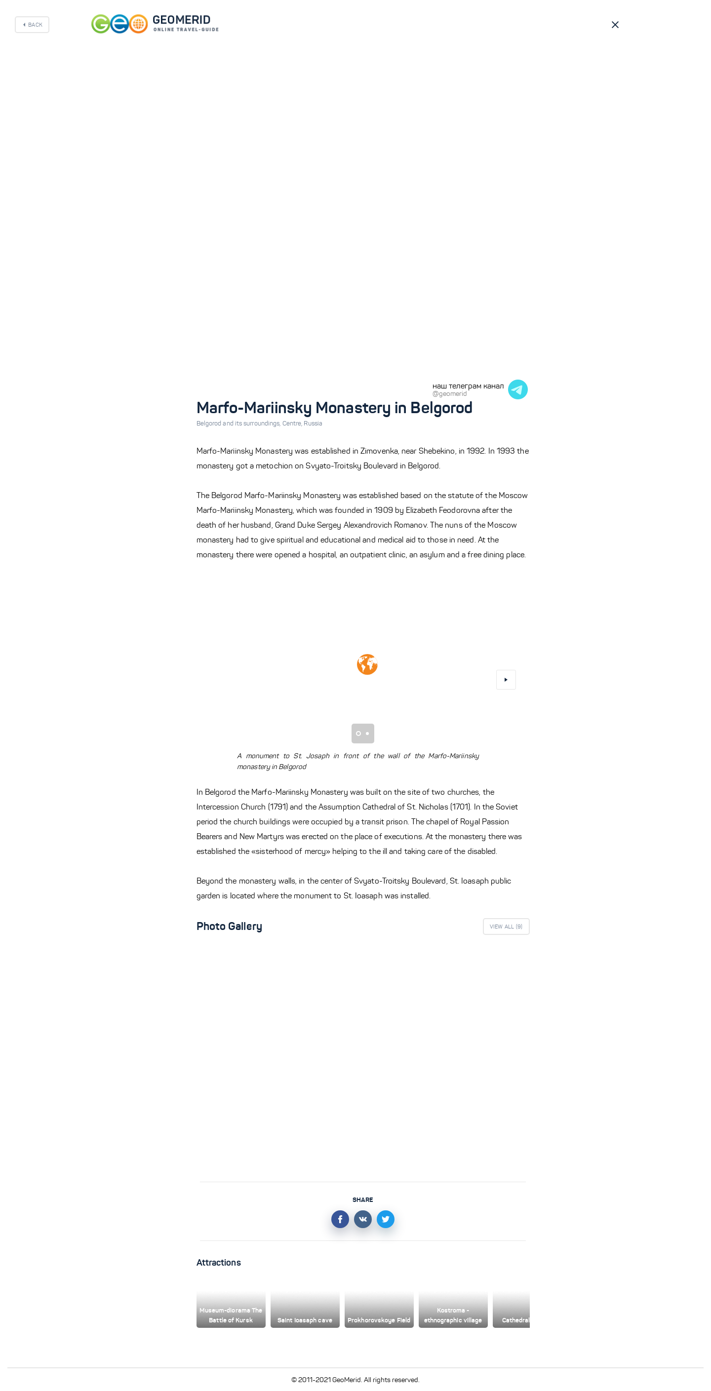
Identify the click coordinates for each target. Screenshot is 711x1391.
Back (35, 24)
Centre (293, 423)
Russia (313, 423)
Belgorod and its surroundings (239, 423)
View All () (506, 926)
